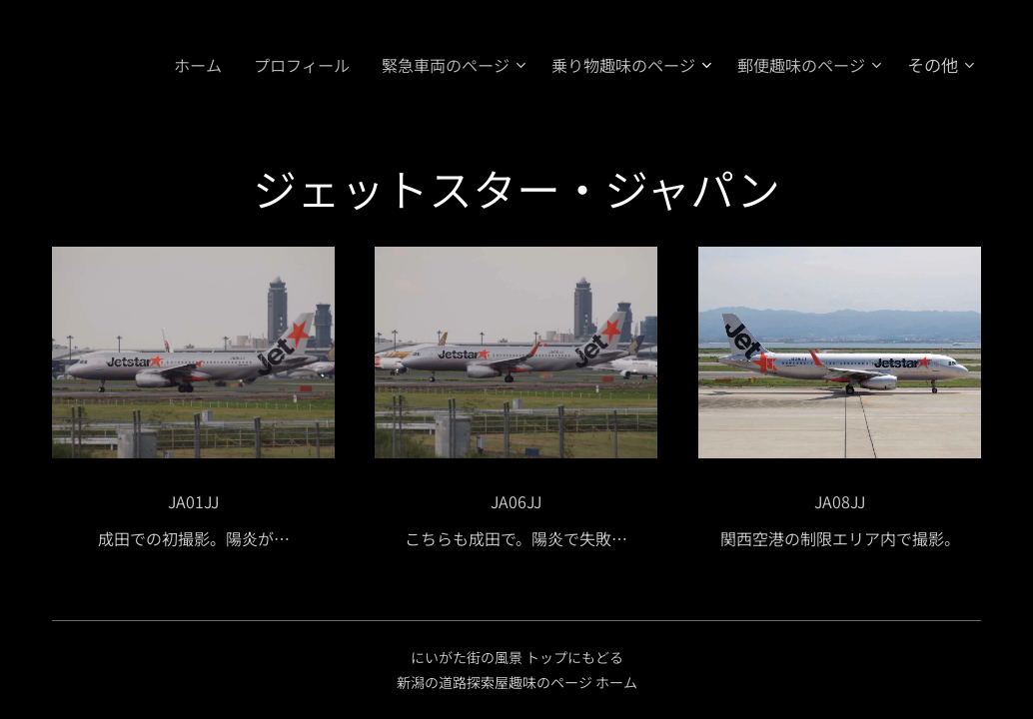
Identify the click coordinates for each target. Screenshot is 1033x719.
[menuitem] (171, 65)
